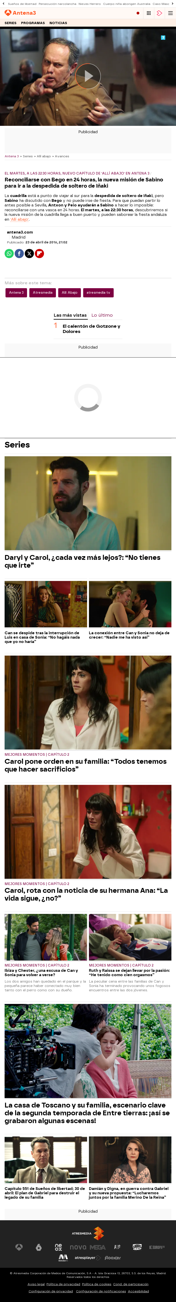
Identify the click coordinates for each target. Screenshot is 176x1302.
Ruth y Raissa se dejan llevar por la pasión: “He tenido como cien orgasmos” (129, 972)
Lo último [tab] (102, 315)
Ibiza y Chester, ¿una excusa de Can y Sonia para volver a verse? (41, 972)
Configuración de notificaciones (101, 1291)
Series (10, 23)
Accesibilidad (138, 1291)
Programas (33, 23)
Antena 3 (12, 156)
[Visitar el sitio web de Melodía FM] (63, 1257)
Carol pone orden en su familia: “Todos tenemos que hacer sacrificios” (86, 765)
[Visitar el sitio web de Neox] (58, 1247)
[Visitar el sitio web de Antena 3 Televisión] (19, 1247)
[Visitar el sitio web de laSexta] (39, 1247)
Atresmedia (42, 293)
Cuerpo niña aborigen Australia (126, 4)
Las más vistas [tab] (70, 315)
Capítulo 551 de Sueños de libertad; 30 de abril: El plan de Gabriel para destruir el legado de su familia (45, 1193)
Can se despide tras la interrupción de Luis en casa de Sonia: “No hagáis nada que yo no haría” (42, 637)
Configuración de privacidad (51, 1291)
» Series (26, 156)
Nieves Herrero (90, 4)
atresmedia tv (98, 293)
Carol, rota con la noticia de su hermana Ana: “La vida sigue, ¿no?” (86, 894)
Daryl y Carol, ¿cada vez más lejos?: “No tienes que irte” (82, 561)
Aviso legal (36, 1284)
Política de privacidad (63, 1284)
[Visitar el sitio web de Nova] (78, 1247)
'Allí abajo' (19, 219)
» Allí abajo (42, 156)
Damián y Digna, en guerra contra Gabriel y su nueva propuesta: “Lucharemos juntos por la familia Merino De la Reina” (128, 1193)
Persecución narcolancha (57, 4)
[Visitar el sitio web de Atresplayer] (88, 1257)
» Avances (60, 156)
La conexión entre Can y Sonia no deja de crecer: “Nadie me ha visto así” (129, 635)
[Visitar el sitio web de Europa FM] (157, 1247)
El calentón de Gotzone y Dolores (91, 329)
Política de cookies (96, 1284)
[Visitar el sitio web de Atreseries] (118, 1247)
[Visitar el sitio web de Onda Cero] (137, 1247)
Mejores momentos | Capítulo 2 (37, 755)
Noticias (58, 23)
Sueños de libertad (22, 4)
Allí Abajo (69, 293)
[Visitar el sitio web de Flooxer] (113, 1257)
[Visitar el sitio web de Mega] (98, 1247)
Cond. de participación (130, 1284)
